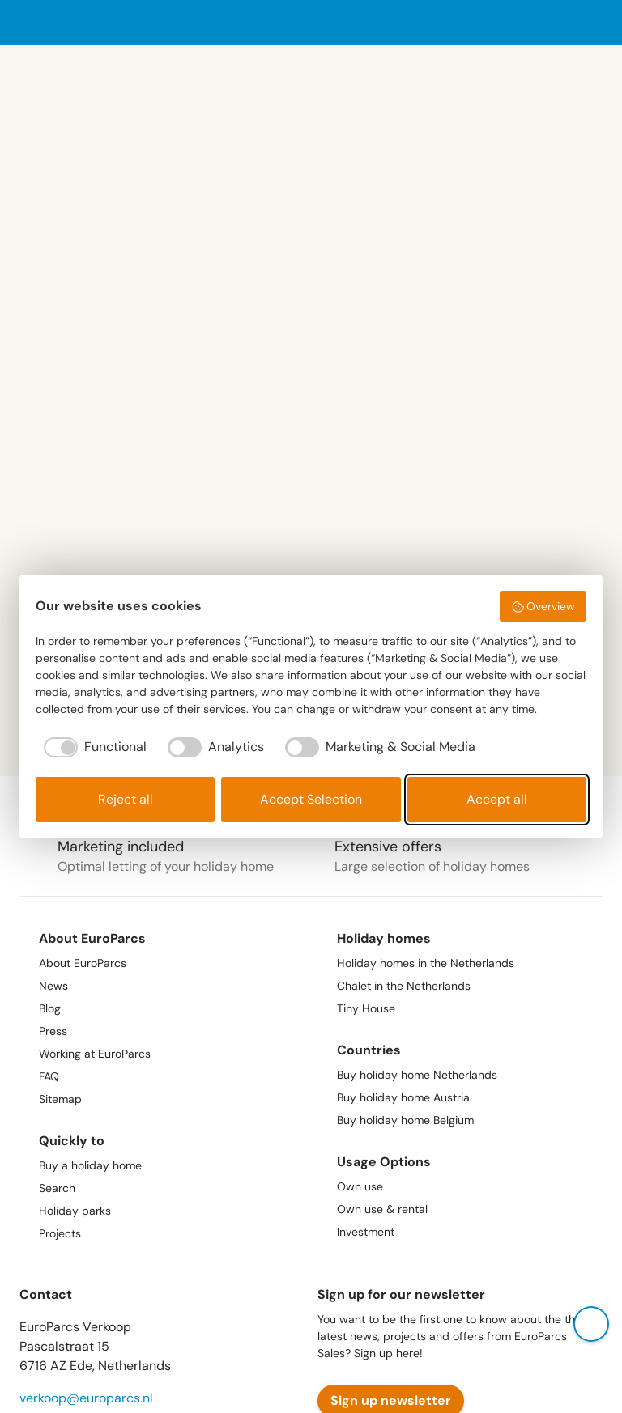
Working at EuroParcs (95, 1053)
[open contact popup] (591, 1324)
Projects (60, 1233)
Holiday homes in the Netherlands (425, 963)
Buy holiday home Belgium (405, 1120)
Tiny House (366, 1008)
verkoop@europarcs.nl (86, 1398)
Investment (365, 1231)
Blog (50, 1008)
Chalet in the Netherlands (404, 985)
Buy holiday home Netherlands (417, 1074)
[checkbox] (91, 747)
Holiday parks (75, 1210)
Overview (543, 606)
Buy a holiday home (90, 1165)
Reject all (125, 799)
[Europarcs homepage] (72, 23)
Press (53, 1031)
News (53, 985)
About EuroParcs (82, 963)
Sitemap (60, 1099)
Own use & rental (382, 1209)
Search (57, 1188)
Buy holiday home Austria (403, 1097)
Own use (360, 1186)
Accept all (496, 799)
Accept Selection (311, 799)
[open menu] (593, 23)
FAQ (49, 1076)
